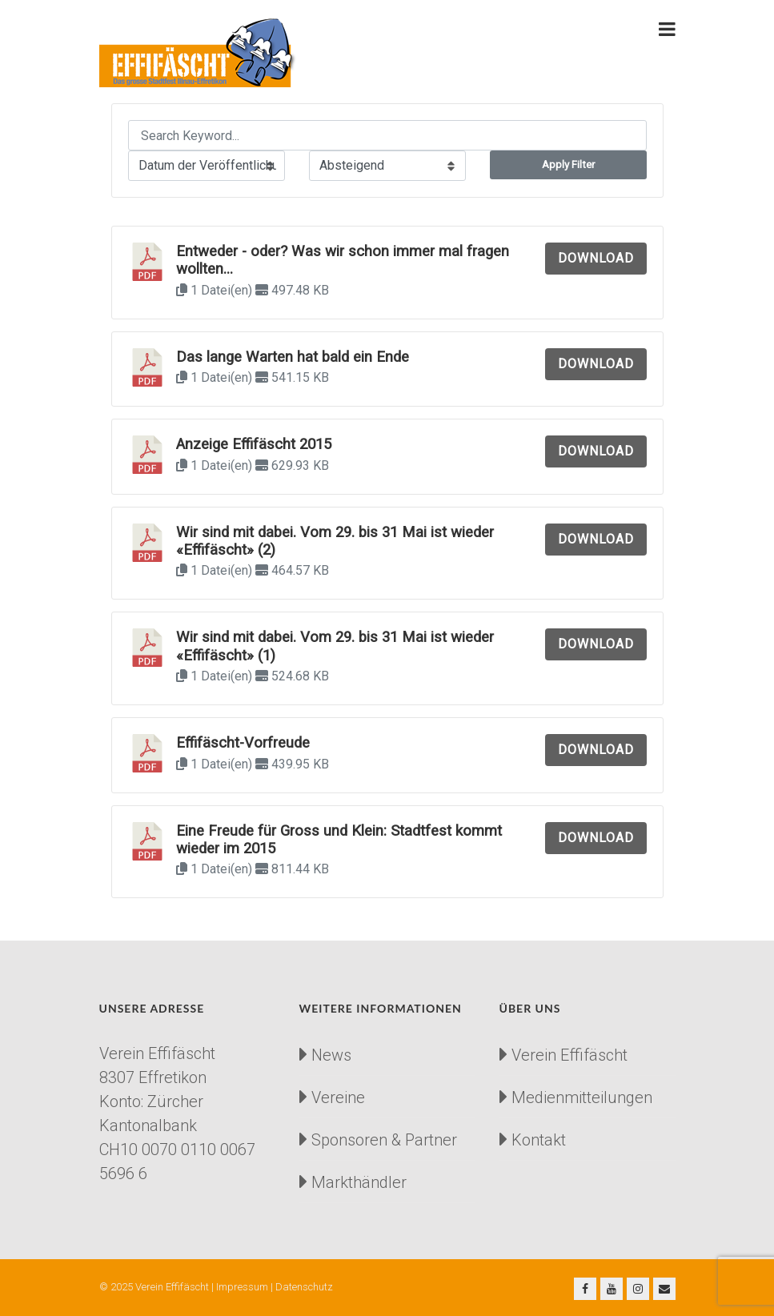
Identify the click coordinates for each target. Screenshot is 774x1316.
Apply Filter (568, 164)
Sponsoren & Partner (384, 1139)
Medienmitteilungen (581, 1097)
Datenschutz (304, 1287)
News (331, 1055)
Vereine (338, 1097)
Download (596, 258)
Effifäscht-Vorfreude (243, 743)
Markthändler (359, 1182)
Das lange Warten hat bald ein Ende (292, 357)
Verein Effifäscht (569, 1055)
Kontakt (538, 1139)
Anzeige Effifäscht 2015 (253, 444)
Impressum (242, 1287)
